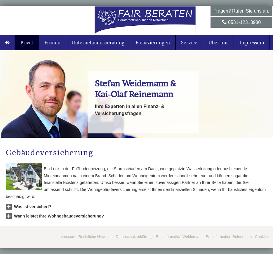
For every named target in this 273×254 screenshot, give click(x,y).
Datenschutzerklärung (134, 236)
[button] (32, 206)
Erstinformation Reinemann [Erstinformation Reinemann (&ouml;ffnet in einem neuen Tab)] (229, 236)
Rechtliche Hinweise (95, 236)
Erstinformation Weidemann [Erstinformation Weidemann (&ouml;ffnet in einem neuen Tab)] (179, 236)
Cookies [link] (262, 236)
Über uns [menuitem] (218, 43)
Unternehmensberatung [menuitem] (98, 43)
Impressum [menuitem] (251, 43)
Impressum (65, 236)
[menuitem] (7, 42)
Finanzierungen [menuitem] (152, 43)
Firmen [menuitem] (52, 43)
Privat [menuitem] (26, 43)
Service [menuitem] (189, 43)
